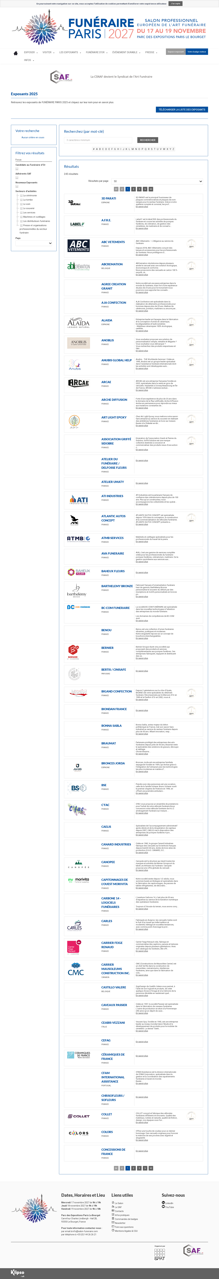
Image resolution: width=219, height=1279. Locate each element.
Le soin (25, 204)
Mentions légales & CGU (126, 1231)
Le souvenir (27, 208)
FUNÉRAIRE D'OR (95, 52)
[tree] (34, 214)
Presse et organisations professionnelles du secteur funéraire (33, 229)
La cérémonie (28, 195)
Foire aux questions (124, 1227)
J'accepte (175, 3)
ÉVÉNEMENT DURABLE (125, 52)
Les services (27, 213)
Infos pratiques (122, 1215)
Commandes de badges (126, 1219)
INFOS (28, 60)
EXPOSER (29, 52)
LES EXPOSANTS (69, 52)
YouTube (169, 1207)
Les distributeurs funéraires (35, 221)
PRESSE (150, 52)
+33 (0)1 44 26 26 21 (86, 1234)
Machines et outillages (32, 217)
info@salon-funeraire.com (85, 1231)
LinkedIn (169, 1203)
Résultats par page (98, 181)
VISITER (47, 52)
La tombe (26, 200)
